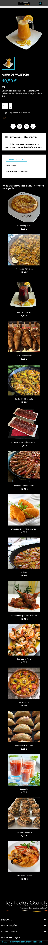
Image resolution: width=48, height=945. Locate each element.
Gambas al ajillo (24, 659)
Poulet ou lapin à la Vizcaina (24, 615)
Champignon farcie (24, 832)
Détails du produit (16, 159)
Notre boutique (10, 937)
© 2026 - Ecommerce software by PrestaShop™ (23, 941)
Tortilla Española (24, 225)
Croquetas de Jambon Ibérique (24, 529)
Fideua (24, 572)
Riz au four (24, 702)
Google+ (26, 126)
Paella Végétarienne (24, 269)
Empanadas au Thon (24, 745)
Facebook (24, 891)
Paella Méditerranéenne (24, 485)
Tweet (19, 126)
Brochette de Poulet (24, 355)
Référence (11, 165)
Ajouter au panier (17, 112)
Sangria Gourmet (24, 312)
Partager (13, 126)
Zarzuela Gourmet (24, 875)
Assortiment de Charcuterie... (24, 442)
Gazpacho (24, 789)
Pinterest (33, 126)
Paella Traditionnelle (24, 399)
